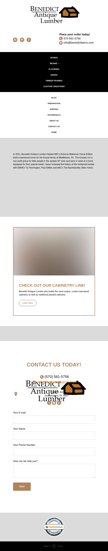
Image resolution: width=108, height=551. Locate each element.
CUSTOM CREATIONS (54, 86)
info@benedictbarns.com (79, 42)
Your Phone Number (24, 445)
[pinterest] (59, 403)
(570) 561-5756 (57, 377)
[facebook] (49, 403)
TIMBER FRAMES (54, 80)
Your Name (19, 428)
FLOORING (54, 69)
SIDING (54, 75)
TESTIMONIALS (54, 115)
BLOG (54, 98)
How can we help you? (25, 461)
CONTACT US (54, 126)
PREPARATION (54, 103)
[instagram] (54, 403)
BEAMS (53, 63)
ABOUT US (54, 121)
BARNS (54, 57)
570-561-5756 (72, 38)
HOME (54, 132)
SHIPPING (54, 109)
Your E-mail (19, 412)
